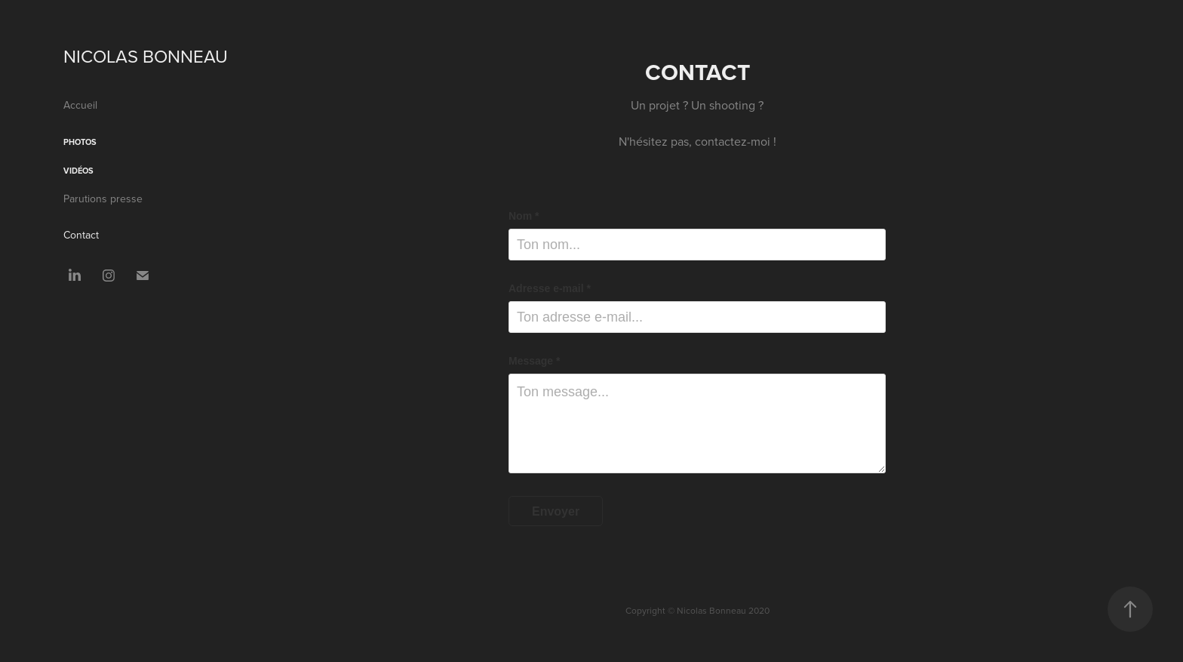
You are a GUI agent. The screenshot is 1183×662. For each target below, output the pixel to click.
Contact (81, 234)
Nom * (524, 216)
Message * (534, 361)
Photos (80, 142)
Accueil (80, 104)
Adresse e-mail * (550, 288)
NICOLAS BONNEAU (145, 56)
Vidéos (78, 171)
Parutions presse (103, 198)
